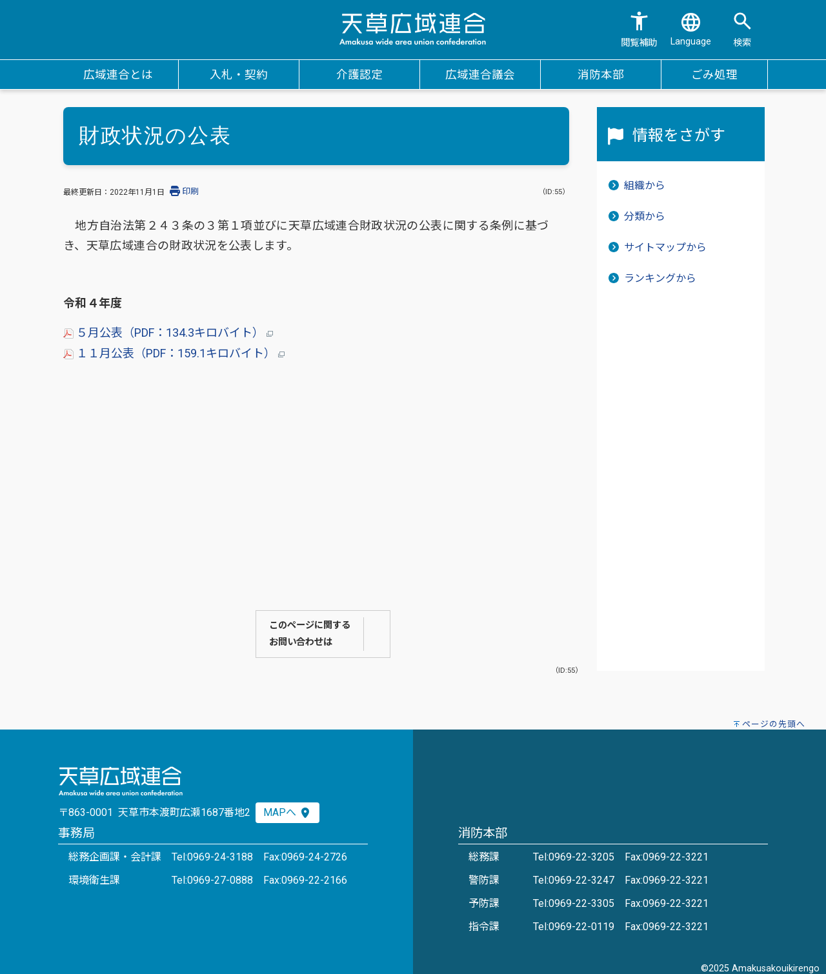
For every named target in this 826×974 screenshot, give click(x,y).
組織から (644, 185)
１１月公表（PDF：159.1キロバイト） (174, 353)
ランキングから (660, 278)
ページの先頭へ (773, 724)
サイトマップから (665, 247)
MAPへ (287, 812)
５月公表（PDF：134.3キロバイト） (168, 332)
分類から (644, 216)
